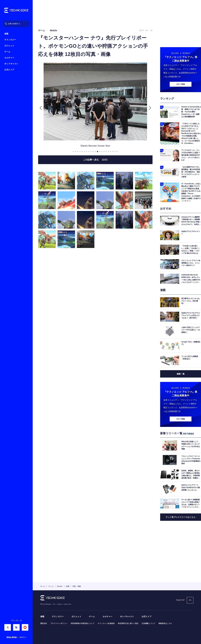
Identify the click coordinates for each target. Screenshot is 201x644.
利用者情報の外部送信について (83, 623)
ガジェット (9, 46)
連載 (6, 34)
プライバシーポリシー (58, 623)
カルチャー (9, 58)
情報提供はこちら (165, 623)
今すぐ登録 (180, 84)
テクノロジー (10, 40)
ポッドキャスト (11, 64)
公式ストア (9, 70)
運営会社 (43, 623)
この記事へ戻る (95, 160)
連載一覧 (181, 374)
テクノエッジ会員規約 (106, 623)
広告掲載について (148, 623)
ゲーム (7, 52)
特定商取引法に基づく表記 (128, 623)
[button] (40, 108)
